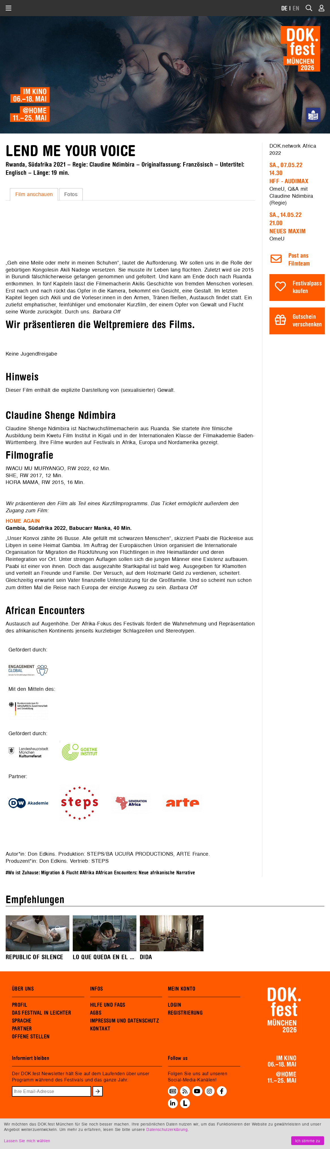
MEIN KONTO (182, 989)
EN (296, 8)
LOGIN (174, 1005)
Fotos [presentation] (71, 194)
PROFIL (19, 1005)
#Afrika (87, 872)
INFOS (96, 989)
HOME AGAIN (23, 520)
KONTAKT (100, 1029)
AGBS (96, 1013)
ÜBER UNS (23, 989)
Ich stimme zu (307, 1140)
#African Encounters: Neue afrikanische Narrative (145, 872)
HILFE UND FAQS (107, 1005)
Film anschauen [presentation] (34, 194)
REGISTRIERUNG (185, 1013)
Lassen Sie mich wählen (27, 1140)
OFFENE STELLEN (31, 1037)
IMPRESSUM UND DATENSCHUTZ (124, 1021)
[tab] (34, 194)
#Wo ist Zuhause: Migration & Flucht (42, 872)
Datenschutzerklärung (167, 1129)
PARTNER (22, 1029)
